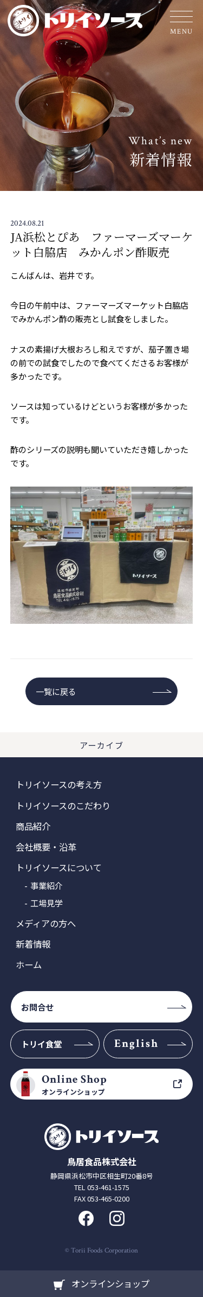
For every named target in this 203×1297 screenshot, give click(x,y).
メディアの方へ (46, 923)
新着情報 (33, 943)
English (136, 1043)
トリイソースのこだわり (63, 805)
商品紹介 (33, 826)
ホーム (29, 964)
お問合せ (37, 1007)
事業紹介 (46, 885)
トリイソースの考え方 (59, 784)
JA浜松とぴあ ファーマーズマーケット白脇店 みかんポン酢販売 (101, 243)
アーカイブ (102, 745)
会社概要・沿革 (46, 846)
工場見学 (46, 903)
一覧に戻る (56, 691)
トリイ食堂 (41, 1044)
